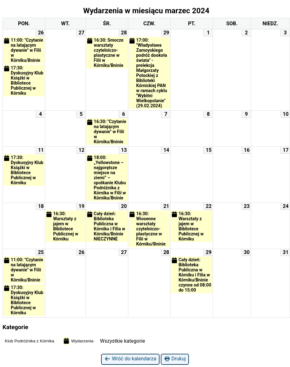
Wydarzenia (78, 341)
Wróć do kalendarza (130, 359)
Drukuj (175, 359)
